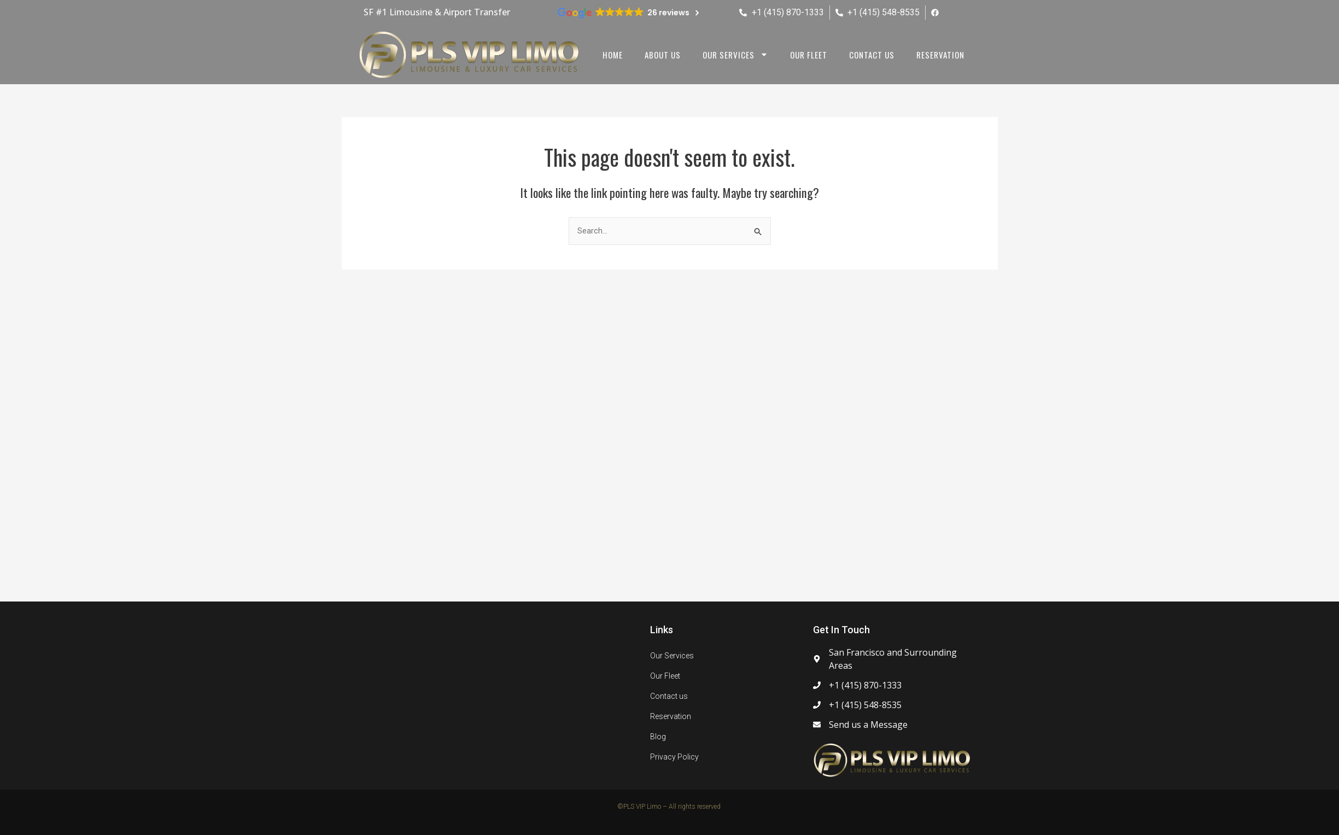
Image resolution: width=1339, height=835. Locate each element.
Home (613, 55)
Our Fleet (808, 55)
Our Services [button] (735, 54)
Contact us (871, 55)
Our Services (672, 655)
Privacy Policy (674, 756)
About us (663, 55)
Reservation (940, 55)
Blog (658, 736)
